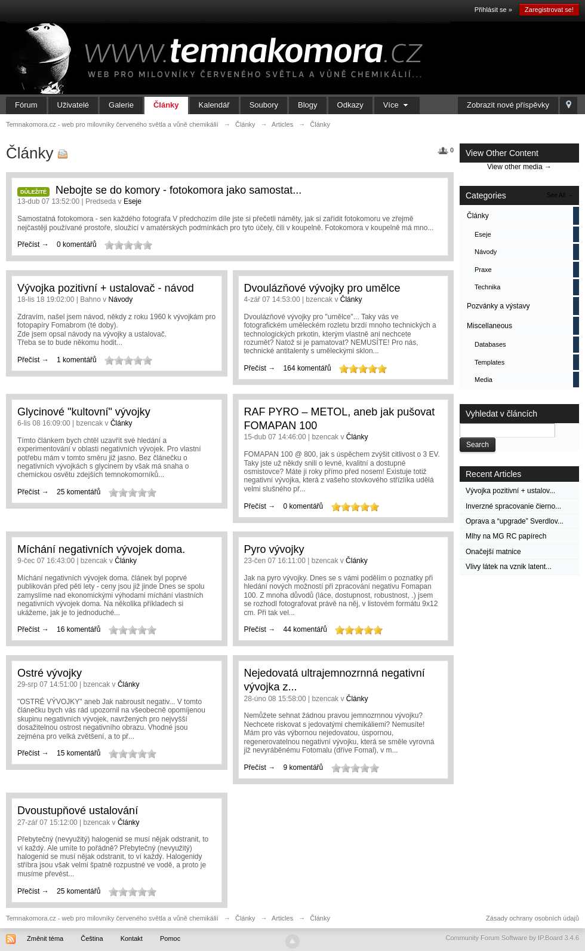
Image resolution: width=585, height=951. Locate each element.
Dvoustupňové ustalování (77, 811)
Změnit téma (45, 938)
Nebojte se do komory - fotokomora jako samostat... (178, 190)
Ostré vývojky (49, 673)
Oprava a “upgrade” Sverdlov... (515, 521)
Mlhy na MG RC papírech (506, 536)
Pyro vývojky (274, 549)
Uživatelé (73, 104)
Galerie (121, 104)
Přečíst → (34, 244)
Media (483, 379)
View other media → (519, 167)
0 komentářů (77, 244)
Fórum (26, 104)
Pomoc (170, 938)
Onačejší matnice (493, 552)
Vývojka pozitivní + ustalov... (510, 491)
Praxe (483, 269)
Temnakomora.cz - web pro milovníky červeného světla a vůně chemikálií (112, 918)
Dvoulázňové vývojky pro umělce (322, 288)
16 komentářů (78, 630)
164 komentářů (307, 368)
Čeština (92, 938)
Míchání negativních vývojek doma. (101, 549)
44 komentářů (305, 630)
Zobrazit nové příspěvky (508, 104)
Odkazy (350, 104)
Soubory (264, 104)
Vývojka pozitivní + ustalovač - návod (105, 288)
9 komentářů (304, 767)
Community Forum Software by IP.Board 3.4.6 (512, 937)
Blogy (308, 104)
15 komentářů (78, 754)
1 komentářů (77, 360)
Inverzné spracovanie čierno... (513, 506)
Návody (486, 251)
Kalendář (214, 104)
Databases (490, 344)
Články (166, 104)
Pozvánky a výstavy (498, 306)
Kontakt (132, 938)
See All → (560, 195)
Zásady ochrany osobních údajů (532, 918)
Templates (489, 362)
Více (397, 104)
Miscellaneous (489, 326)
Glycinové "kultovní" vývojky (83, 412)
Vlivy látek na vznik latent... (509, 566)
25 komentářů (78, 492)
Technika (487, 287)
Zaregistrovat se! (549, 9)
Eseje (483, 234)
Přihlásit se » (493, 9)
